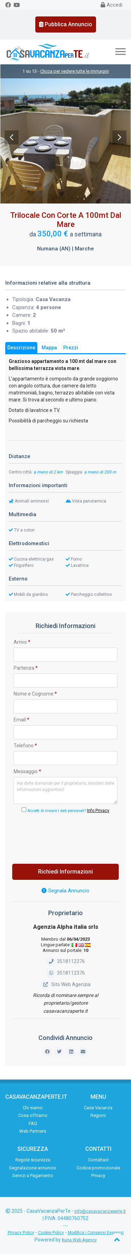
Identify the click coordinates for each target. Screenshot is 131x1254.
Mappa (49, 347)
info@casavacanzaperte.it (100, 1211)
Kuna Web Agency (79, 1240)
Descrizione (21, 347)
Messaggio (27, 771)
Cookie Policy (51, 1232)
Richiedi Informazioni (65, 871)
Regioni (98, 1115)
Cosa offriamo (33, 1115)
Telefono (25, 745)
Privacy (98, 1175)
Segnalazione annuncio (32, 1167)
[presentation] (67, 836)
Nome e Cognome (35, 694)
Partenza (26, 668)
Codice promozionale (98, 1167)
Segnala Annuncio (65, 891)
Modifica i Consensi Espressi (96, 1232)
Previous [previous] (12, 137)
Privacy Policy (21, 1232)
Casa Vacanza (98, 1107)
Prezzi (70, 347)
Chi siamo (33, 1107)
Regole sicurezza (32, 1159)
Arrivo (22, 642)
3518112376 (65, 961)
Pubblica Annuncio (65, 24)
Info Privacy (98, 810)
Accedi (111, 5)
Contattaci (98, 1159)
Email (21, 719)
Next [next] (119, 137)
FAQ (33, 1123)
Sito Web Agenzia (65, 984)
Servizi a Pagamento (32, 1175)
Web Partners (32, 1131)
